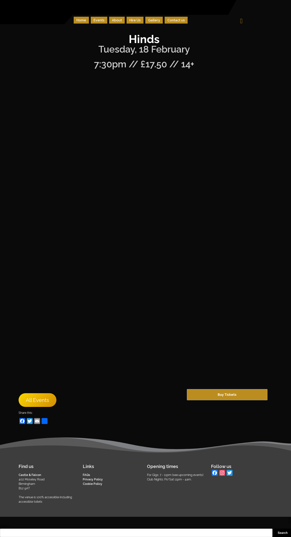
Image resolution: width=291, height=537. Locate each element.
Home (81, 20)
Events (99, 20)
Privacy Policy (93, 479)
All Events (37, 400)
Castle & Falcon (30, 475)
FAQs (86, 475)
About (117, 20)
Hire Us (135, 20)
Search (4, 526)
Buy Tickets (227, 395)
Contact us (176, 20)
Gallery (154, 20)
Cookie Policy (92, 484)
